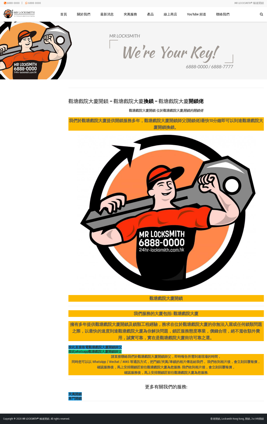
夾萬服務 (130, 14)
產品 (150, 14)
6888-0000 (13, 3)
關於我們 (83, 14)
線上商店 (170, 14)
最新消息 (107, 14)
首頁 (63, 14)
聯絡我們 (222, 14)
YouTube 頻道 (196, 14)
